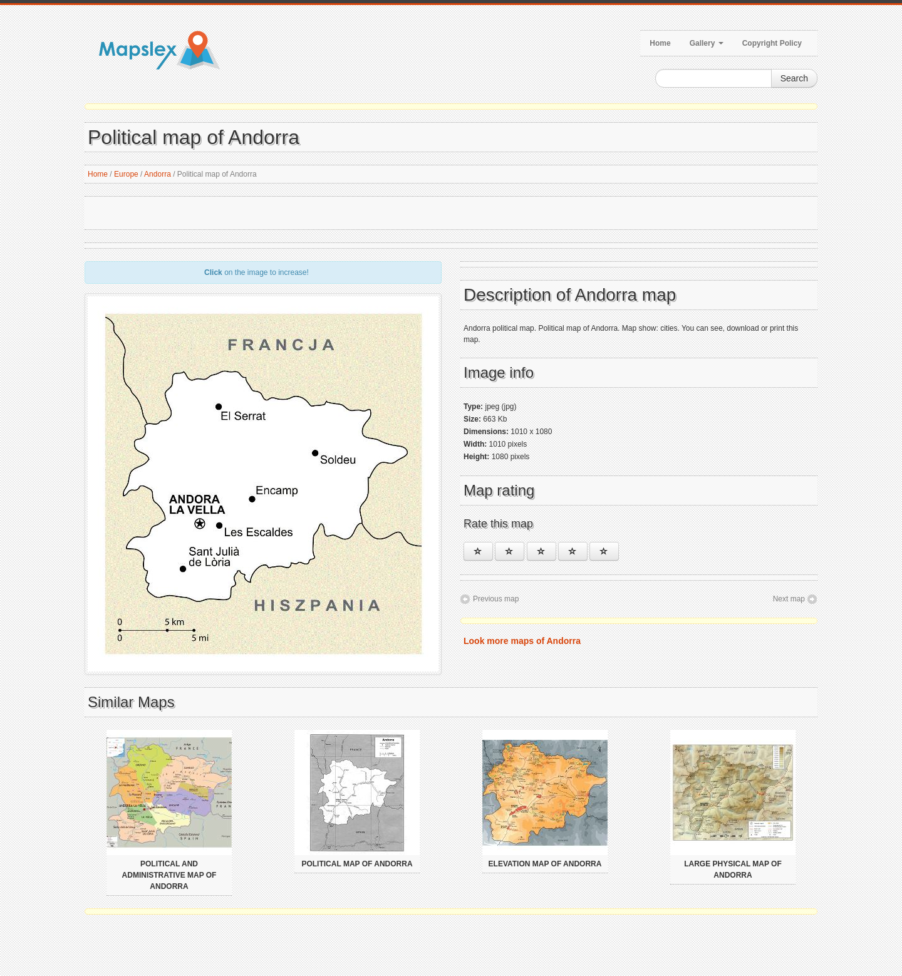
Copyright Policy (772, 43)
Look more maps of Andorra (522, 641)
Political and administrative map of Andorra (169, 875)
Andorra (157, 174)
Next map (789, 598)
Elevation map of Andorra (545, 863)
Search (794, 78)
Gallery (706, 43)
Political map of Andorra (356, 863)
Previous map (496, 598)
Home (660, 43)
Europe (126, 174)
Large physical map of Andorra (733, 869)
